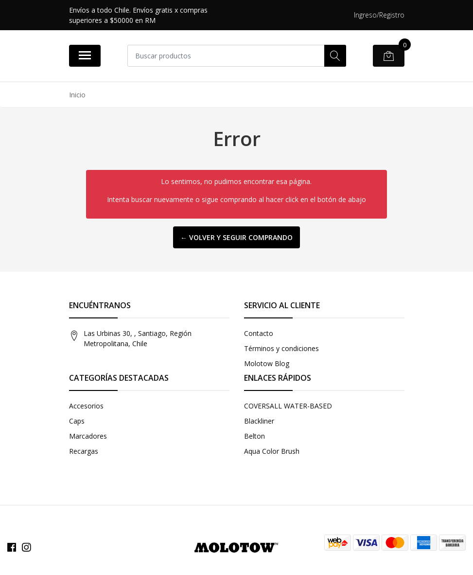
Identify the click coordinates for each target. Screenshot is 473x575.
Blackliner (259, 421)
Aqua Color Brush (271, 451)
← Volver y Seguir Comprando (236, 237)
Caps (77, 421)
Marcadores (88, 436)
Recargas (83, 451)
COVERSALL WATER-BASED (288, 405)
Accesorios (86, 405)
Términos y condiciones (281, 348)
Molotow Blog (266, 363)
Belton (254, 436)
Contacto (258, 333)
